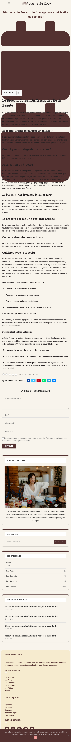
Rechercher (60, 542)
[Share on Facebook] (28, 380)
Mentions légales (11, 713)
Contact (8, 710)
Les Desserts (36, 576)
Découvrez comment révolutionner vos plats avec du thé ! (31, 606)
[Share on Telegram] (49, 380)
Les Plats (36, 571)
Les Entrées (36, 586)
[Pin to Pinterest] (39, 380)
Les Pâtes (9, 688)
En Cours (8, 707)
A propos (8, 705)
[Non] (68, 735)
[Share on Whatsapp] (44, 380)
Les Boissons (36, 581)
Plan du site (9, 715)
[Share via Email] (54, 380)
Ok (35, 738)
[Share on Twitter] (33, 380)
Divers (8, 563)
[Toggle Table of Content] (17, 93)
